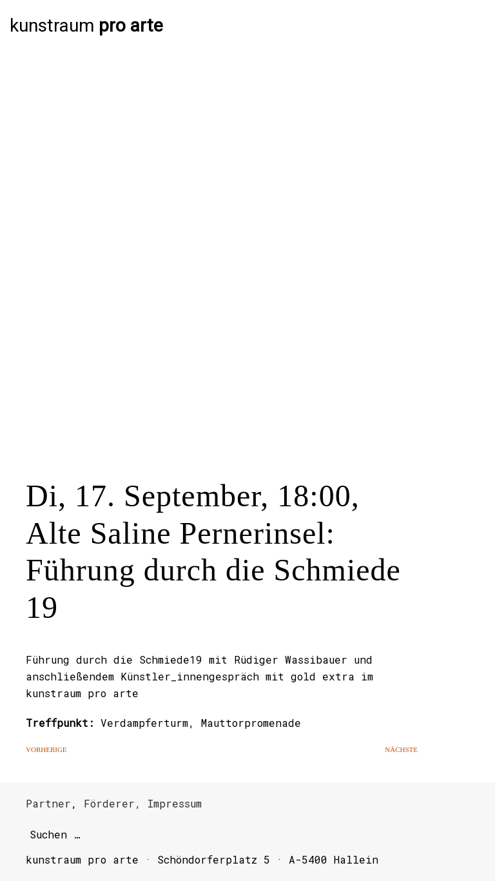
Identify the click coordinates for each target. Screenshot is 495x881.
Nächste (401, 749)
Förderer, (112, 803)
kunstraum (86, 26)
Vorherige (46, 749)
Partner (48, 803)
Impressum (175, 803)
